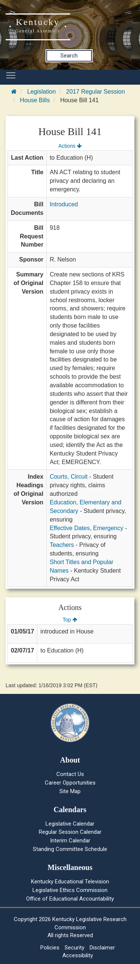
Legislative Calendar (70, 823)
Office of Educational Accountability (70, 898)
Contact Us (70, 774)
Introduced (64, 204)
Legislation (41, 91)
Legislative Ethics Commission (70, 890)
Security (74, 947)
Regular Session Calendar (70, 832)
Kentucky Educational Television (70, 881)
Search (69, 55)
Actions (69, 146)
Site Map (70, 791)
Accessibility (77, 955)
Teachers (62, 545)
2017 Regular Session (95, 91)
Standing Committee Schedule (70, 849)
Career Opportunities (70, 782)
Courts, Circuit (68, 476)
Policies (49, 947)
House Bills (35, 100)
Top (70, 620)
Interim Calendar (70, 840)
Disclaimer (102, 947)
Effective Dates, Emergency (86, 528)
